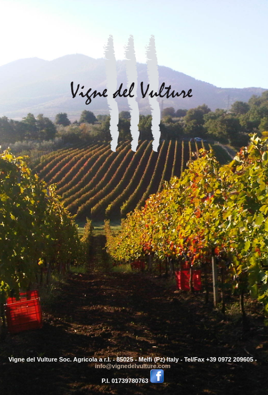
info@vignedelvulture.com (132, 366)
